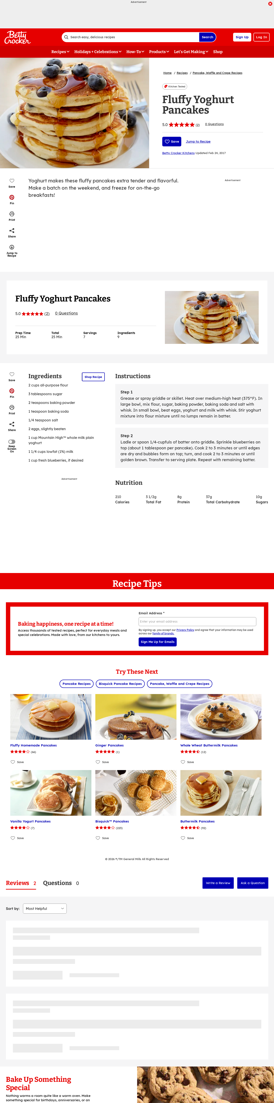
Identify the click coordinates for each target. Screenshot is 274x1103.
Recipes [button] (58, 51)
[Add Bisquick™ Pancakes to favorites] (98, 838)
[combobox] (130, 37)
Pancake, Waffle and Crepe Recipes (217, 72)
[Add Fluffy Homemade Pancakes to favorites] (13, 762)
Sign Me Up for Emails (158, 642)
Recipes (182, 72)
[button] (11, 200)
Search (207, 37)
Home (167, 72)
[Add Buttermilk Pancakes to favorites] (183, 838)
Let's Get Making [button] (189, 51)
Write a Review (218, 883)
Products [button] (157, 51)
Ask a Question (253, 883)
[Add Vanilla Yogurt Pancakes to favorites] (13, 838)
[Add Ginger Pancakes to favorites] (98, 762)
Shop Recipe (93, 377)
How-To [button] (133, 51)
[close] (270, 4)
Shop (218, 51)
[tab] (21, 883)
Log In (261, 37)
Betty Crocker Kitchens (178, 153)
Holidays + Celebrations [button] (96, 51)
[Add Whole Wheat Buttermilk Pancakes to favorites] (183, 762)
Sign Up (242, 37)
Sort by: (12, 908)
